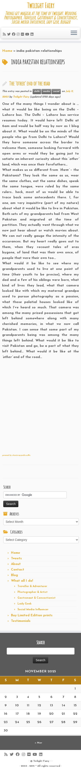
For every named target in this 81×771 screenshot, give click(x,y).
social (56, 91)
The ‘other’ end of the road (29, 83)
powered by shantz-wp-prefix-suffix (16, 455)
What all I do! (22, 581)
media (46, 91)
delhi (37, 91)
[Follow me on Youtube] (27, 34)
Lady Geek (24, 604)
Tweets (16, 558)
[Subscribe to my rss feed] (5, 34)
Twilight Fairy (40, 5)
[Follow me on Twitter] (9, 34)
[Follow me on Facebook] (14, 34)
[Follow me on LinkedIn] (32, 34)
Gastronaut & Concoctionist (36, 598)
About (16, 564)
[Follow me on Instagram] (19, 34)
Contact (17, 569)
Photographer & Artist (32, 592)
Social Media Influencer (32, 609)
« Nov (38, 743)
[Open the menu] (74, 33)
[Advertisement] (40, 408)
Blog (14, 575)
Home (7, 51)
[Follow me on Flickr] (23, 34)
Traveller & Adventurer (32, 586)
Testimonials (20, 621)
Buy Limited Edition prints (31, 615)
